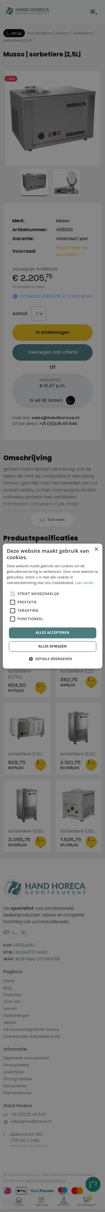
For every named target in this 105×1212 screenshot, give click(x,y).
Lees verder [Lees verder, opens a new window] (84, 582)
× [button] (96, 549)
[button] (52, 658)
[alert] (52, 606)
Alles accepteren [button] (52, 632)
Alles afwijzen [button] (52, 646)
